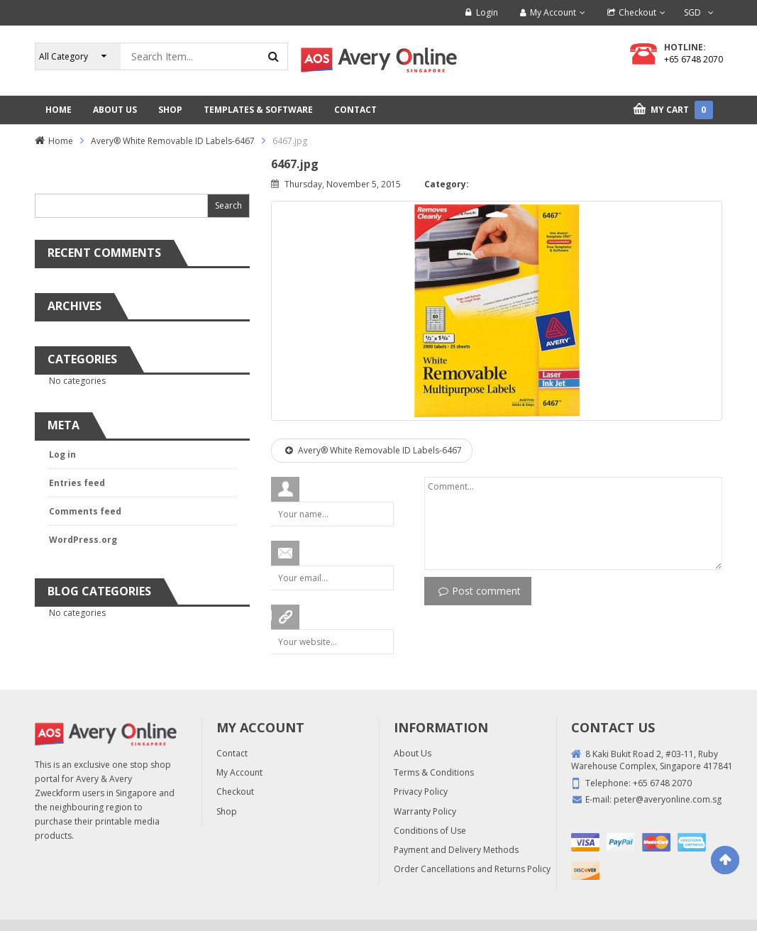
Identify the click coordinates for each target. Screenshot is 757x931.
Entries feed (77, 483)
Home (60, 141)
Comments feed (85, 511)
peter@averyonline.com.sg (668, 799)
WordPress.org (83, 540)
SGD (692, 12)
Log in (62, 454)
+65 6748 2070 (693, 59)
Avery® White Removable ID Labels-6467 (173, 141)
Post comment (479, 590)
